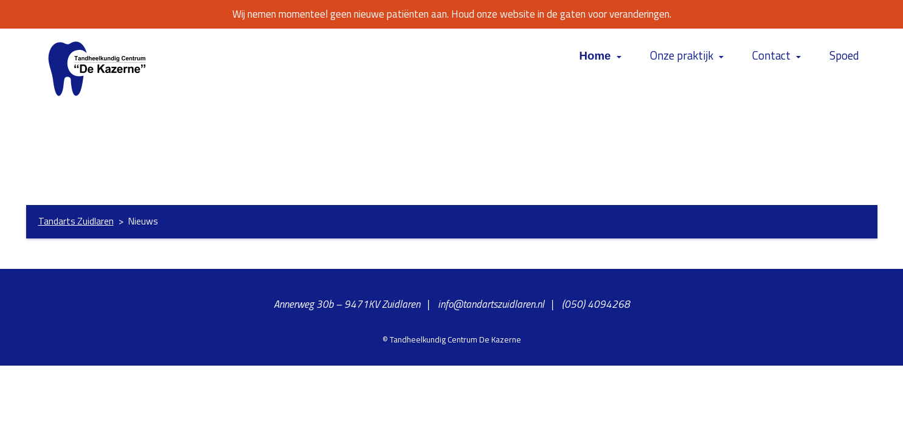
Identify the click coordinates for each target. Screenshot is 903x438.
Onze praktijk (681, 55)
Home (595, 55)
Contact (771, 55)
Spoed (844, 55)
